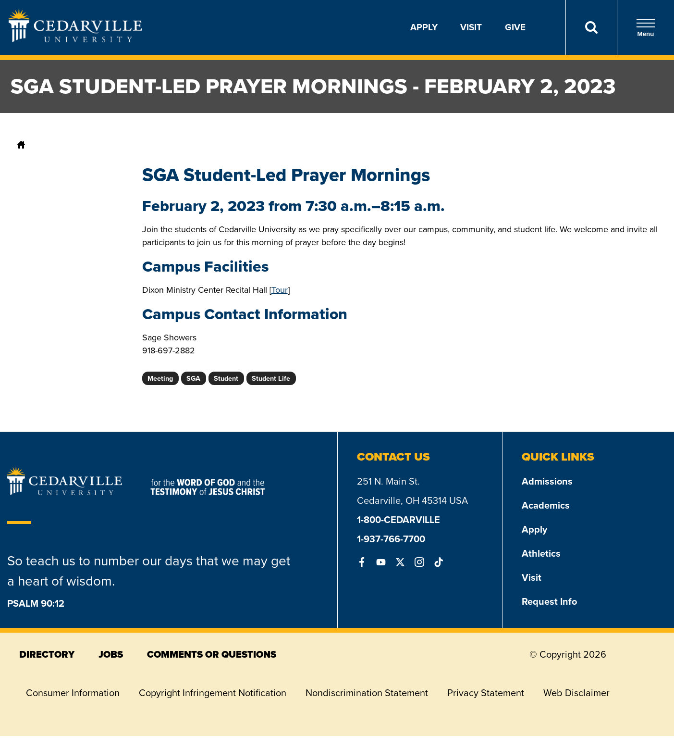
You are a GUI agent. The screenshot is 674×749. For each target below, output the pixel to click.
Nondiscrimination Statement (367, 693)
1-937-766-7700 (391, 539)
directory (46, 654)
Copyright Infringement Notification (212, 693)
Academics (546, 505)
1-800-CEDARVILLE (398, 519)
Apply (424, 27)
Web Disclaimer (576, 693)
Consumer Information (73, 693)
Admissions (547, 481)
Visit (471, 27)
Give (515, 27)
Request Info (549, 601)
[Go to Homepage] (75, 39)
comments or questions (211, 654)
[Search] (591, 27)
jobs (110, 654)
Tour (279, 290)
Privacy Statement (485, 693)
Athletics (541, 553)
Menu (646, 27)
